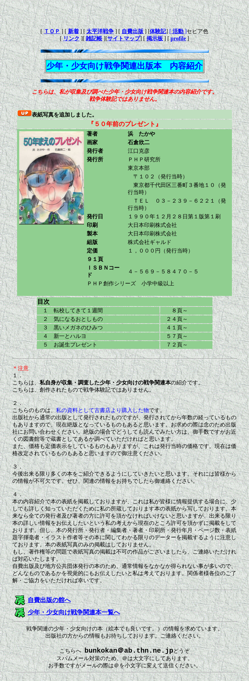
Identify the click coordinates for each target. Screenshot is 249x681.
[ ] (178, 31)
